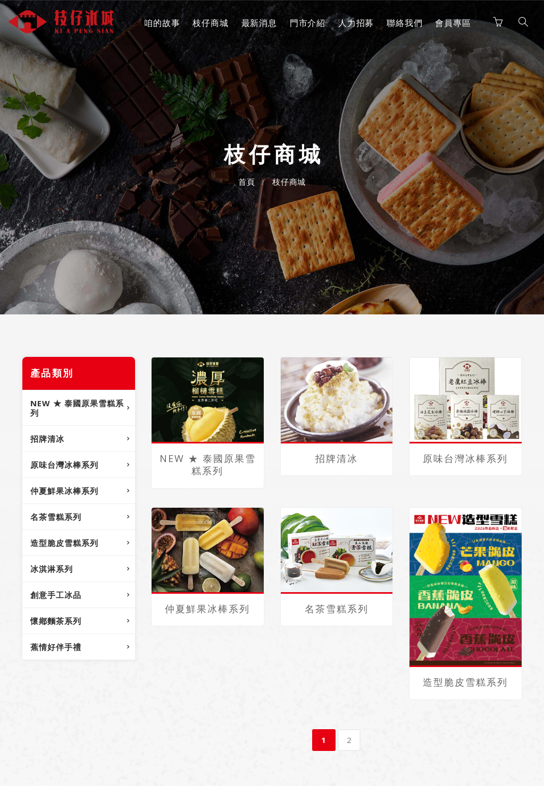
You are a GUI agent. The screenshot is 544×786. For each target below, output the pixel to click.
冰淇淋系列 (51, 568)
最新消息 (257, 23)
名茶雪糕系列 (55, 516)
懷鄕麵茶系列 (55, 621)
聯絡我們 (403, 23)
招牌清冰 (47, 438)
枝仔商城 (209, 23)
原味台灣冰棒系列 (64, 464)
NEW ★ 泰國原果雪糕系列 (77, 408)
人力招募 (355, 23)
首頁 (246, 181)
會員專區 (452, 23)
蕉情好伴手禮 (55, 647)
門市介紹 (306, 23)
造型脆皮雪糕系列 (64, 542)
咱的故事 (161, 23)
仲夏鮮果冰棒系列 (64, 490)
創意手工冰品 (55, 595)
